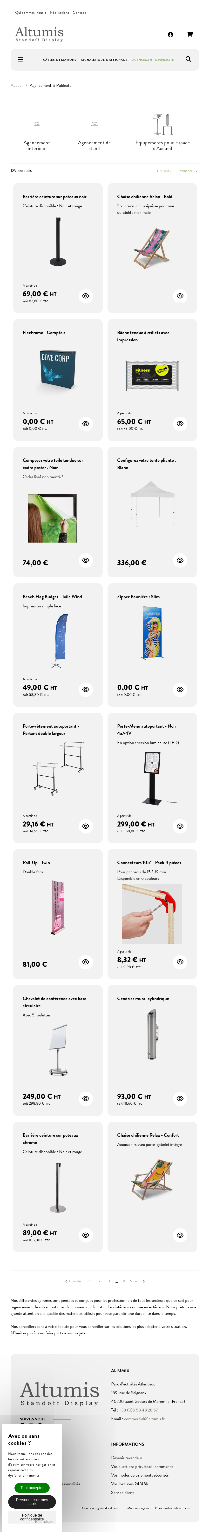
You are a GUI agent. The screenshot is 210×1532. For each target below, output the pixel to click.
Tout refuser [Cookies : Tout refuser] (44, 1521)
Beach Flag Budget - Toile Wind (52, 596)
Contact (79, 12)
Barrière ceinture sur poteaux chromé (50, 1138)
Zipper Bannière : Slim (138, 596)
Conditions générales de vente (101, 1508)
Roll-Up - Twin (36, 862)
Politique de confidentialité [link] (32, 1517)
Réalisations (59, 12)
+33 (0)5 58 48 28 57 (138, 1410)
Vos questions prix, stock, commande (142, 1466)
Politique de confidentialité (172, 1508)
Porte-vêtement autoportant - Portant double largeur (51, 729)
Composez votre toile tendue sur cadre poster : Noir (53, 464)
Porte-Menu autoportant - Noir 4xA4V (146, 729)
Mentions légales (138, 1508)
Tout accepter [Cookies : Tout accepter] (32, 1488)
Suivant (138, 1281)
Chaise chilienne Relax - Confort (148, 1135)
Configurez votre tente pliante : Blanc (146, 464)
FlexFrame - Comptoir (44, 332)
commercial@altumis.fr (144, 1418)
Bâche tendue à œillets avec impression (143, 336)
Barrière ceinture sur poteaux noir (55, 196)
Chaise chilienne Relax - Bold (144, 196)
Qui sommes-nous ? (31, 12)
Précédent (73, 1281)
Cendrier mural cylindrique (143, 998)
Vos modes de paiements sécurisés (140, 1475)
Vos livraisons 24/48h (129, 1483)
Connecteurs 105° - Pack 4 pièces (149, 862)
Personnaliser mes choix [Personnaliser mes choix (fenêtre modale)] (32, 1502)
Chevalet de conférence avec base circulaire (54, 1002)
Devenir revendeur (126, 1457)
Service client (122, 1492)
